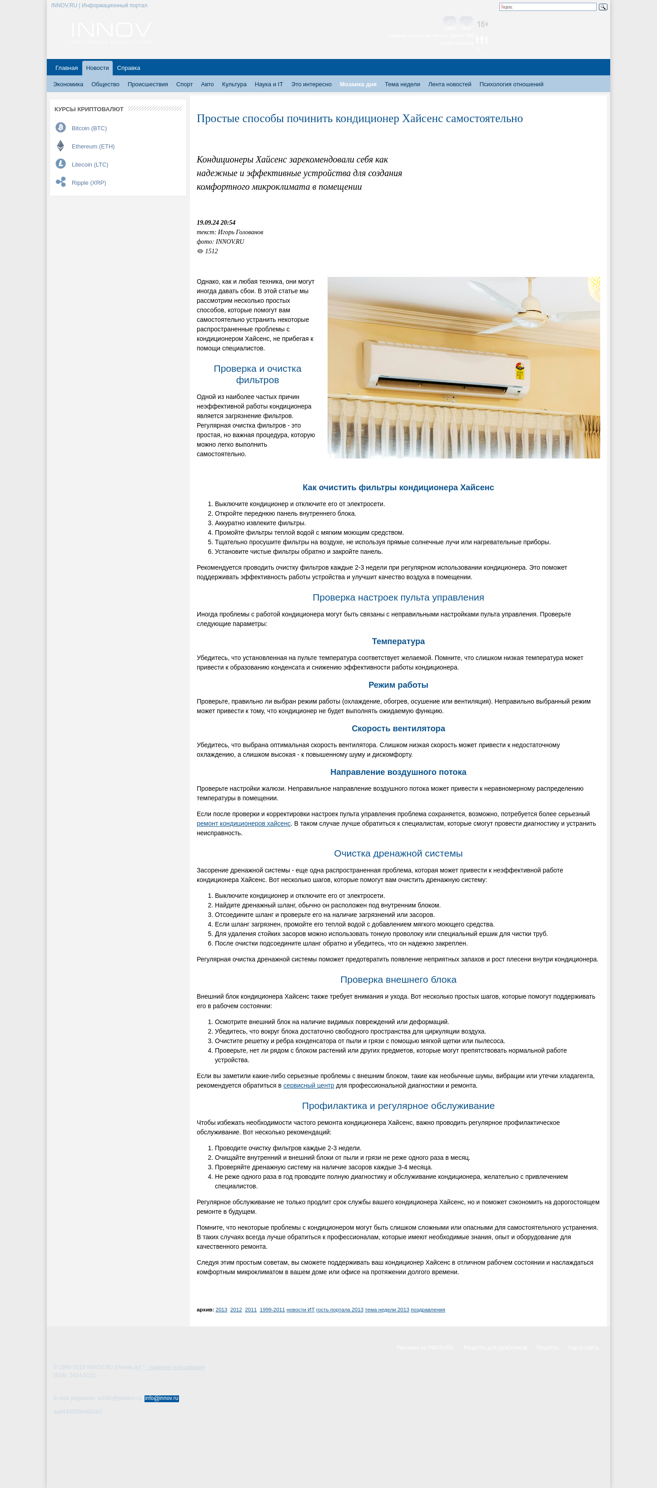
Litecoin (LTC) (90, 164)
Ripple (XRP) (89, 182)
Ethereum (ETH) (93, 146)
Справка (128, 67)
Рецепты (548, 1348)
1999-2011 (272, 1309)
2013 (221, 1309)
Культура (234, 84)
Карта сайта (583, 1348)
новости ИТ (301, 1309)
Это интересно (311, 84)
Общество (105, 84)
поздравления (428, 1309)
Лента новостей (450, 84)
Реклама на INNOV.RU (425, 1348)
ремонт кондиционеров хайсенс (244, 823)
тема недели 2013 (387, 1309)
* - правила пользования (173, 1367)
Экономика (68, 84)
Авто (207, 84)
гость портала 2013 (339, 1309)
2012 (236, 1309)
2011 (251, 1309)
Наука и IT (269, 84)
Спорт (184, 84)
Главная (66, 67)
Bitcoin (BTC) (89, 128)
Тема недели (402, 84)
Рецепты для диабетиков (495, 1348)
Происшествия (148, 84)
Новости (97, 67)
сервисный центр (309, 1085)
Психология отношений (511, 84)
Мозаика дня (358, 84)
